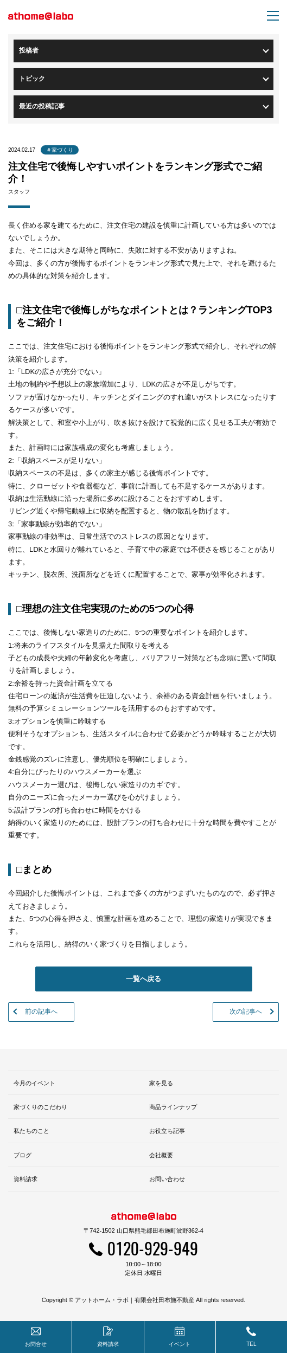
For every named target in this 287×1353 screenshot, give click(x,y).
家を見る (161, 1083)
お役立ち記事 (167, 1131)
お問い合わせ (167, 1179)
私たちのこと (31, 1131)
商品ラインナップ (173, 1107)
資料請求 (25, 1179)
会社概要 (161, 1155)
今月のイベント (34, 1083)
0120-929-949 (152, 1248)
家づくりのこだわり (40, 1107)
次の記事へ (245, 1011)
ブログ (22, 1155)
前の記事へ (41, 1011)
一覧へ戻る (143, 979)
